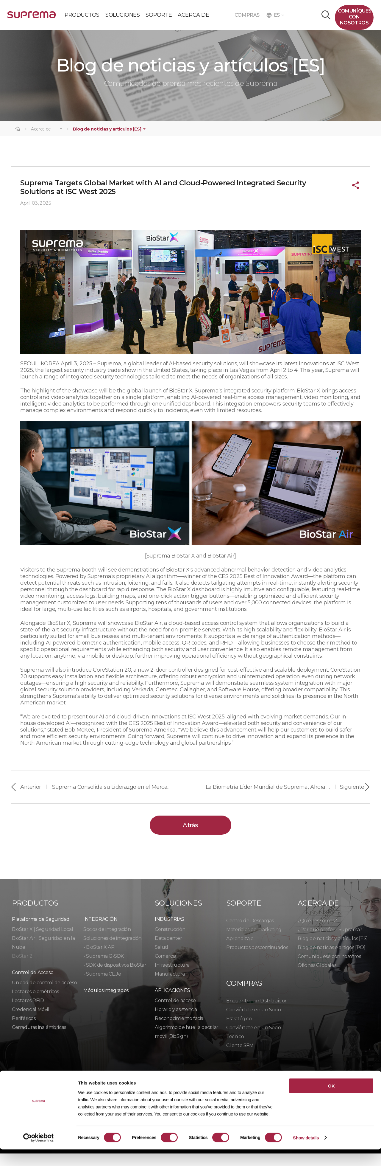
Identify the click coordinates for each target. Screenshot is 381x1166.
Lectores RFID (28, 1013)
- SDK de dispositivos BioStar (114, 977)
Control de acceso (175, 1013)
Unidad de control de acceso (44, 995)
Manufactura (170, 986)
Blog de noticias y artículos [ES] (107, 142)
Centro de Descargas (250, 933)
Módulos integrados (106, 1003)
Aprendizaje (240, 951)
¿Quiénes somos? (317, 933)
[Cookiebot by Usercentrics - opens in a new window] (39, 1154)
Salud (161, 959)
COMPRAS (249, 15)
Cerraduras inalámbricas (39, 1040)
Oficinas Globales (317, 978)
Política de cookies (108, 1086)
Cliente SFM (240, 1058)
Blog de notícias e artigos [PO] (332, 960)
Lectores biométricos (35, 1004)
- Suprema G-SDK (103, 968)
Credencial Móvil (30, 1022)
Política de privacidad (41, 1086)
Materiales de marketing (254, 942)
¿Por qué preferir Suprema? (330, 942)
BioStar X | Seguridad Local (42, 942)
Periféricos (24, 1031)
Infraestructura (172, 977)
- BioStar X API (99, 959)
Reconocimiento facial (180, 1031)
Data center (168, 951)
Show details (306, 1154)
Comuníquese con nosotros (329, 969)
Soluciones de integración (112, 951)
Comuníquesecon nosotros (356, 17)
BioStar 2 (22, 968)
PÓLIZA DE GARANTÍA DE (31, 17)
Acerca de (41, 142)
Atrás (190, 837)
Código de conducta (222, 1086)
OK (331, 1102)
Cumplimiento (165, 1086)
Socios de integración (107, 942)
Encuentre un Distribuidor (256, 1013)
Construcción (170, 942)
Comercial (166, 968)
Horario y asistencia (176, 1022)
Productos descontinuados (257, 960)
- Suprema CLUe (102, 986)
